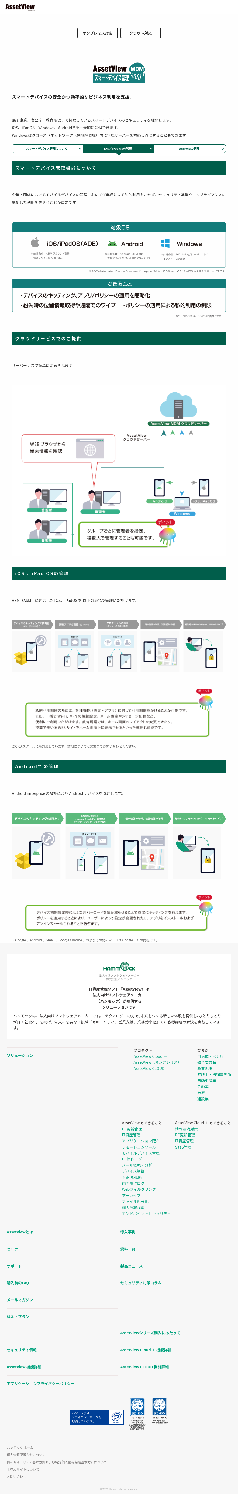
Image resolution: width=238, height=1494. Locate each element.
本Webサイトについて (23, 1469)
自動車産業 (206, 1080)
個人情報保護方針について (26, 1455)
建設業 (203, 1098)
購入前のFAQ (18, 1282)
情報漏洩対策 (186, 1129)
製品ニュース (131, 1266)
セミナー (14, 1249)
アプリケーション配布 (141, 1140)
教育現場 (204, 1068)
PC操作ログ (132, 1159)
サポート (14, 1266)
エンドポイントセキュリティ (146, 1213)
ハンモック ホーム (20, 1447)
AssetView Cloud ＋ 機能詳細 (146, 1349)
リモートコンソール (139, 1147)
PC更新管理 (132, 1129)
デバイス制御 (133, 1171)
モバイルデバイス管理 (141, 1153)
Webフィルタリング (139, 1189)
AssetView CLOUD (149, 1068)
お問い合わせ (16, 1476)
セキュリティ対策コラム (141, 1282)
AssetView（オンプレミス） (157, 1062)
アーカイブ (131, 1195)
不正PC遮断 (132, 1177)
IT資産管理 (131, 1135)
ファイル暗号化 (135, 1201)
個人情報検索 (133, 1207)
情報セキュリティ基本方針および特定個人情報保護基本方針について (57, 1462)
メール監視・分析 (137, 1165)
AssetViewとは (20, 1232)
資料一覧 (128, 1249)
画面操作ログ (133, 1183)
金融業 (203, 1086)
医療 (201, 1092)
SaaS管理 (183, 1147)
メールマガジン (20, 1299)
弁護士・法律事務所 (214, 1074)
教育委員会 (206, 1062)
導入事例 (128, 1232)
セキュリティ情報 (22, 1349)
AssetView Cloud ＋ (150, 1056)
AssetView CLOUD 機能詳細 (144, 1366)
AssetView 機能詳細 (24, 1366)
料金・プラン (18, 1316)
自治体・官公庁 (210, 1056)
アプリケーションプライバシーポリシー (40, 1383)
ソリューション (20, 1055)
